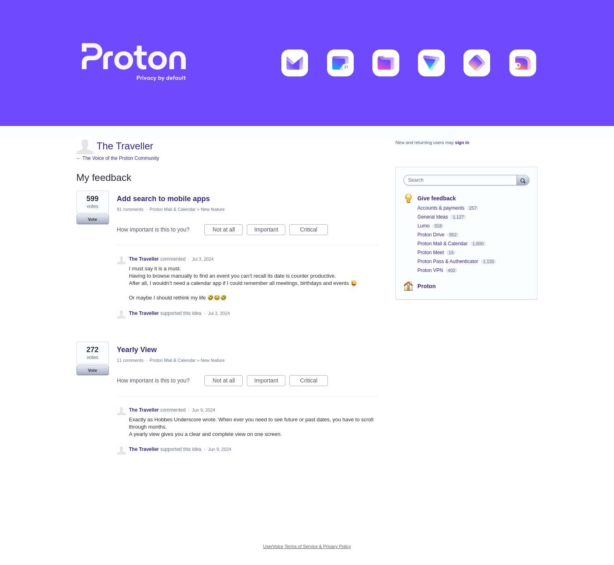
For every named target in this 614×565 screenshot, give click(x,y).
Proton (426, 286)
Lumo (424, 226)
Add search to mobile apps (163, 199)
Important (269, 230)
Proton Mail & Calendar (173, 209)
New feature (213, 209)
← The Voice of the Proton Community (117, 158)
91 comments (130, 209)
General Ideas (433, 217)
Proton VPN (430, 270)
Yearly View (137, 350)
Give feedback (436, 198)
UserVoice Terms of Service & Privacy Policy (307, 546)
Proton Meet (431, 252)
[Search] (522, 180)
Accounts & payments (441, 208)
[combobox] (462, 180)
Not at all (227, 230)
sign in (462, 142)
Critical (314, 230)
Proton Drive (431, 235)
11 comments (130, 360)
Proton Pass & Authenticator (448, 261)
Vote (92, 219)
